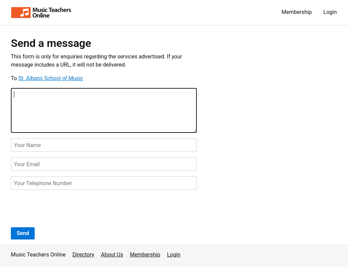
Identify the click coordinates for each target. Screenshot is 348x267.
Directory (83, 254)
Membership (296, 12)
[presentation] (62, 208)
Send (23, 233)
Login (330, 12)
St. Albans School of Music (50, 78)
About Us (112, 254)
